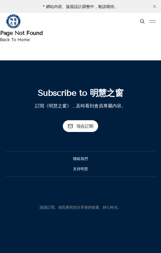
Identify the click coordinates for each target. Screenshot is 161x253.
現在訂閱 (80, 126)
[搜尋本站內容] (142, 21)
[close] (154, 6)
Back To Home (15, 39)
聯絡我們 (80, 158)
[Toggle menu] (152, 21)
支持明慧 (80, 168)
